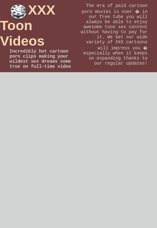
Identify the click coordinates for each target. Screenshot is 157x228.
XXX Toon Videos (27, 25)
